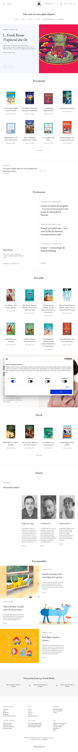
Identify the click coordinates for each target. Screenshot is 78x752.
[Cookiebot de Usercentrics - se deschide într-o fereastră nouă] (65, 359)
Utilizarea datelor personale (60, 723)
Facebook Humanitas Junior (35, 723)
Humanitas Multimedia (8, 726)
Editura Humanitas (7, 723)
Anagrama (44, 739)
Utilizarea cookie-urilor (58, 725)
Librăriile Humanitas (58, 709)
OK (61, 391)
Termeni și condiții (57, 726)
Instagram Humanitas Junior (35, 725)
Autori (4, 711)
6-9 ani (23, 19)
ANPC (54, 730)
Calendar (43, 263)
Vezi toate (39, 150)
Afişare (67, 387)
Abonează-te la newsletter (11, 263)
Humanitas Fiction (7, 725)
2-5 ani (16, 19)
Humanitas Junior (7, 728)
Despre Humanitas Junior (9, 716)
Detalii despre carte (9, 52)
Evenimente (61, 19)
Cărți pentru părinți (49, 19)
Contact (55, 712)
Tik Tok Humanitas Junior (34, 726)
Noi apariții (6, 709)
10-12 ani (30, 19)
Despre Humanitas (57, 711)
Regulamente (56, 728)
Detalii (24, 545)
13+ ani (38, 19)
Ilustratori (5, 712)
